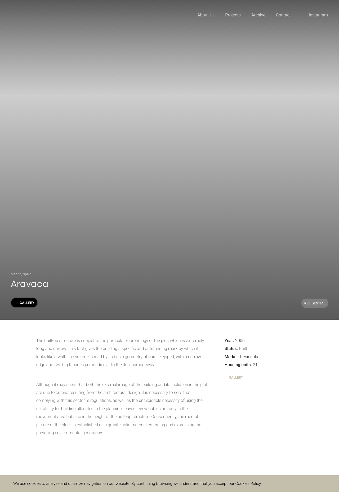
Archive (258, 14)
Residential (314, 303)
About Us (206, 14)
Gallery (24, 303)
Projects (233, 14)
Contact (283, 14)
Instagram (318, 14)
